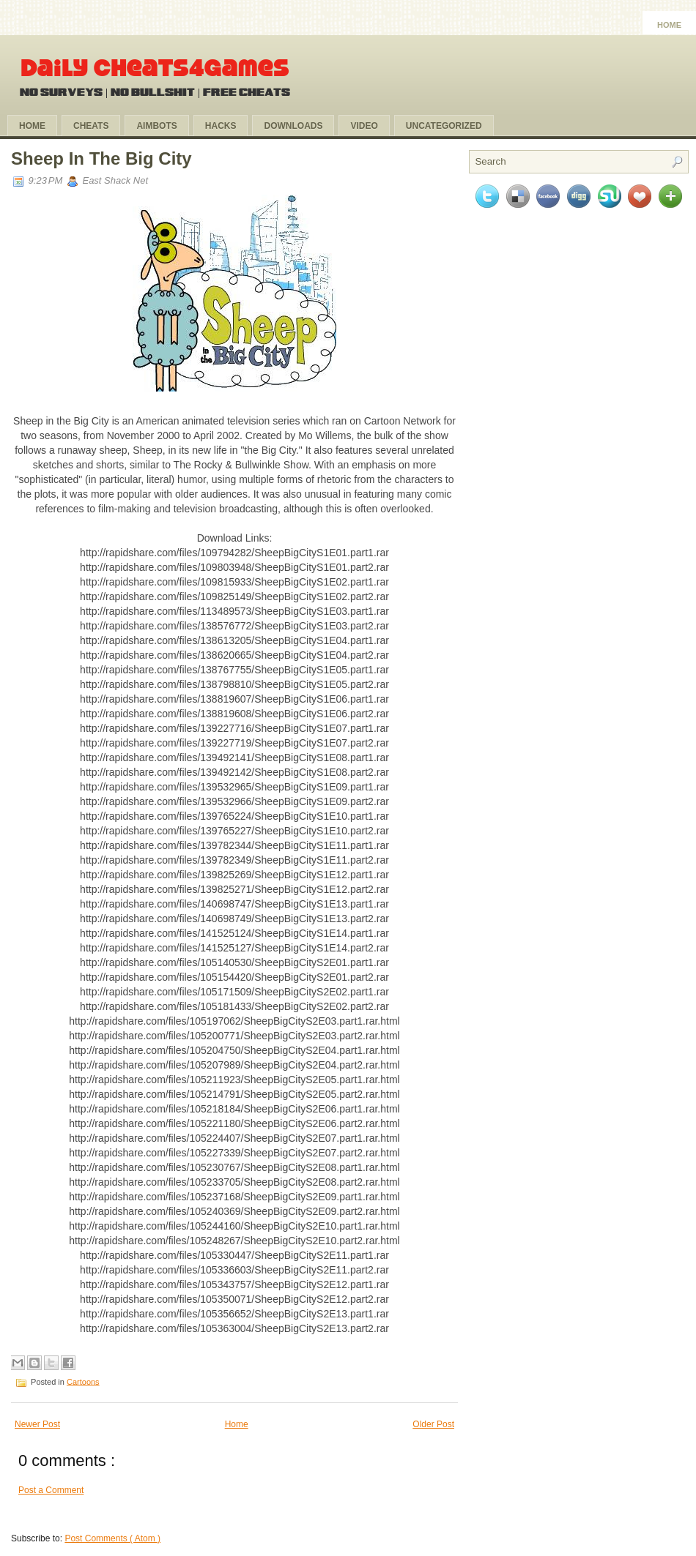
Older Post (433, 1424)
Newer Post (37, 1424)
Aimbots (156, 126)
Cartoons (83, 1381)
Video (363, 126)
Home (669, 24)
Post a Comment (51, 1490)
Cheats (90, 126)
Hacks (221, 126)
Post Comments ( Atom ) (112, 1538)
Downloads (293, 126)
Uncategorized (444, 126)
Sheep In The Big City (101, 158)
